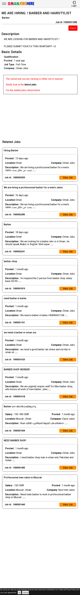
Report (73, 28)
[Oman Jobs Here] (21, 5)
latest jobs (30, 84)
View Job (68, 177)
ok (19, 593)
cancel (25, 593)
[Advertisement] (40, 115)
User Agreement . (10, 593)
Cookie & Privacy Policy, (67, 590)
